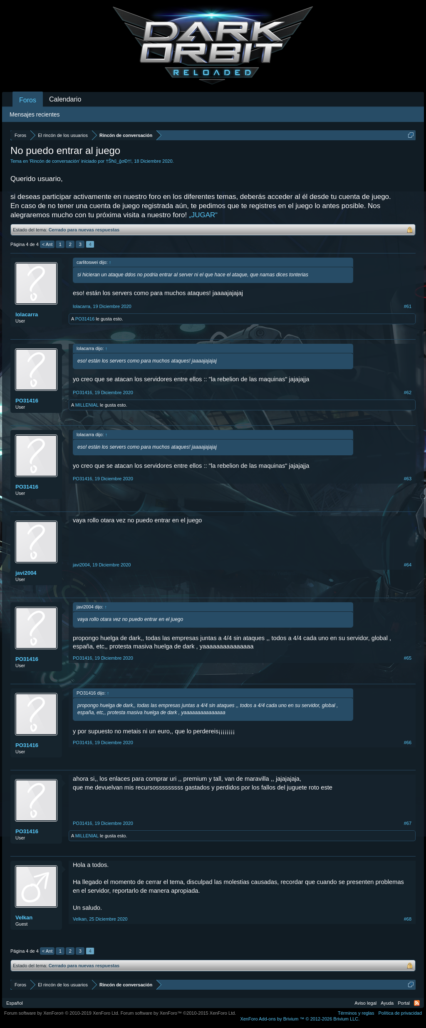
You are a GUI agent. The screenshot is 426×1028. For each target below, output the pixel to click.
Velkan (23, 917)
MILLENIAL (87, 404)
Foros (27, 100)
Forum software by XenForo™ (178, 1013)
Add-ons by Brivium (299, 1018)
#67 (407, 823)
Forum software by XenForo (61, 1013)
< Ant (47, 244)
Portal (404, 1003)
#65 (407, 658)
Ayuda (387, 1003)
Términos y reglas (356, 1013)
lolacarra (26, 314)
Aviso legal (365, 1003)
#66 (407, 742)
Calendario (65, 99)
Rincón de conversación (54, 161)
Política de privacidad (400, 1013)
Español (14, 1003)
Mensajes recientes (35, 114)
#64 (407, 564)
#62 (407, 392)
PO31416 (84, 318)
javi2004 (26, 573)
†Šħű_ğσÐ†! (118, 161)
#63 (407, 478)
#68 (407, 918)
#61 (407, 306)
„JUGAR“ (203, 215)
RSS (417, 1003)
